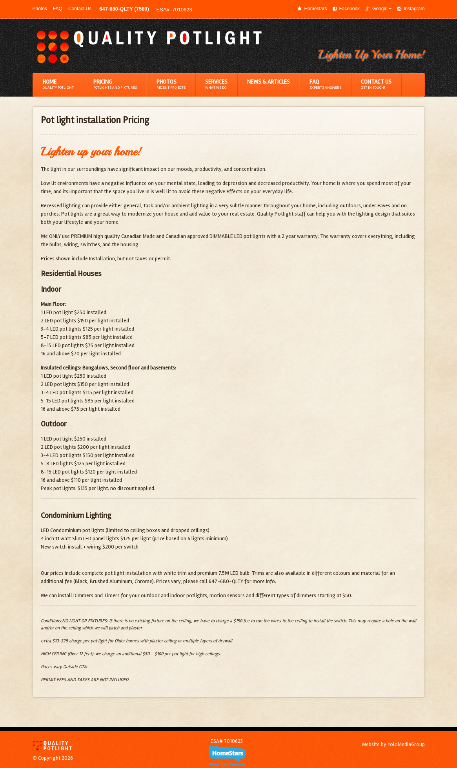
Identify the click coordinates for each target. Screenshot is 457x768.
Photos (40, 8)
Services (216, 84)
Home (58, 84)
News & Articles (268, 81)
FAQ (57, 8)
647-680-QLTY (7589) (124, 9)
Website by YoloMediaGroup (393, 744)
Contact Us (79, 8)
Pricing (115, 84)
